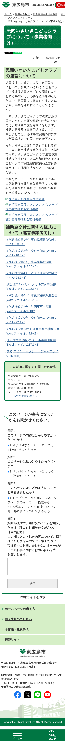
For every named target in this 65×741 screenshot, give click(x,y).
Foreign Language (42, 4)
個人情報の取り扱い (18, 622)
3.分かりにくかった (22, 449)
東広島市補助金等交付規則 (27, 199)
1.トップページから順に (25, 497)
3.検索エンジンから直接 (25, 506)
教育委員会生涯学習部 (45, 14)
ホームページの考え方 (20, 612)
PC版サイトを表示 (32, 600)
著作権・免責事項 (17, 632)
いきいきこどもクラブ (20, 17)
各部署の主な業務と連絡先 (16, 690)
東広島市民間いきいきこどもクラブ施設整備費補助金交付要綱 (32, 217)
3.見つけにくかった (22, 476)
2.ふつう (47, 445)
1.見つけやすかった (22, 471)
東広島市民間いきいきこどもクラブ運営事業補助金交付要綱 (32, 207)
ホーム (8, 14)
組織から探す (22, 14)
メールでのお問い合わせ (23, 396)
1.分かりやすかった (22, 445)
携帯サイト (12, 642)
